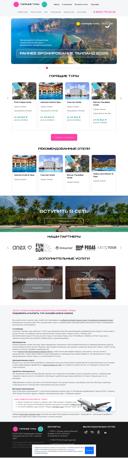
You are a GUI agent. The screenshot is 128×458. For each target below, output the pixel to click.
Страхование (56, 12)
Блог (46, 12)
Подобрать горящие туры (64, 137)
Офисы (56, 4)
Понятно (89, 450)
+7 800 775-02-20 (57, 440)
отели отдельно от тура (52, 365)
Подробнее (64, 221)
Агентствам (81, 12)
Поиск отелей (35, 12)
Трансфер (95, 4)
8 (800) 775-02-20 (105, 12)
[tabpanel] (64, 42)
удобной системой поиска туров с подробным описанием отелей (86, 320)
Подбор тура (22, 12)
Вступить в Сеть (81, 4)
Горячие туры (69, 12)
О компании (67, 4)
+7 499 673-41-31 (56, 444)
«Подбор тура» (58, 407)
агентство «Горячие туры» (30, 414)
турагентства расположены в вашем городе (35, 352)
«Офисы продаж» (77, 404)
